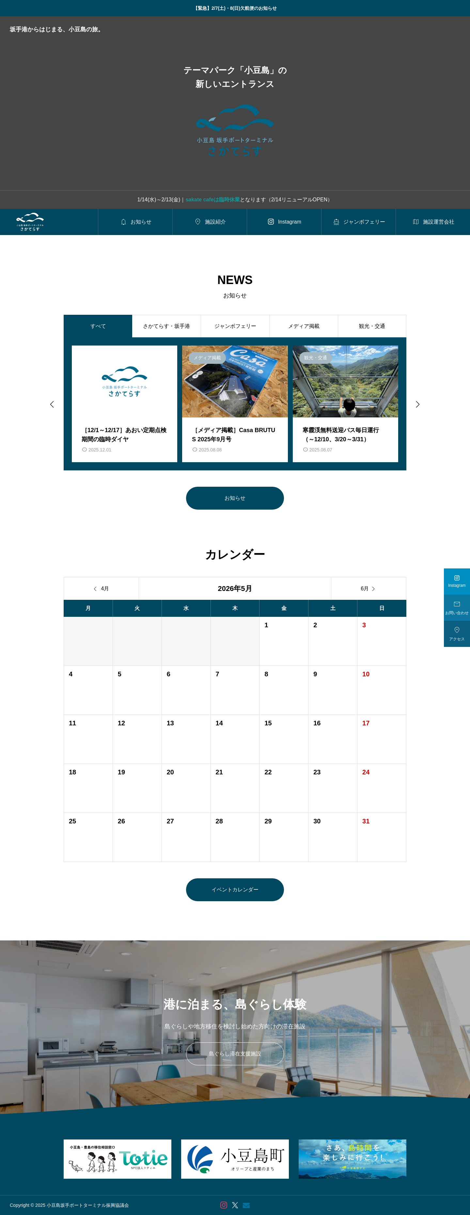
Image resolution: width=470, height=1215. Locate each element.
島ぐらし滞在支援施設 (235, 1053)
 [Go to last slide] (51, 404)
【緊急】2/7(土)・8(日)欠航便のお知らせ (235, 8)
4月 (101, 588)
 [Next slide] (417, 404)
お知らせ (235, 498)
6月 (369, 588)
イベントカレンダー (235, 889)
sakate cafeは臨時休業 (212, 199)
